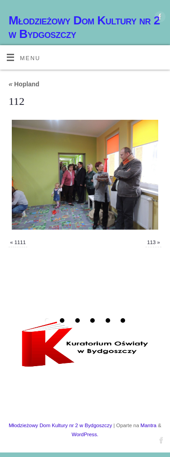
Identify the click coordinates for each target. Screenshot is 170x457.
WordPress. (85, 434)
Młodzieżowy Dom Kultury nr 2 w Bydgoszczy (84, 27)
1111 (20, 242)
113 (151, 242)
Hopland (24, 84)
